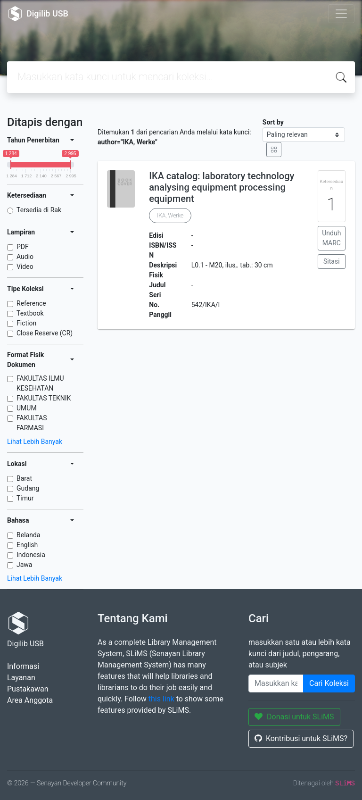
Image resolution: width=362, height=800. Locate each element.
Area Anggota (30, 700)
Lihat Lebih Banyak (34, 441)
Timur (25, 498)
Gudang (27, 488)
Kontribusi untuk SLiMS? (301, 738)
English (27, 545)
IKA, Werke (170, 215)
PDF (22, 246)
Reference (31, 303)
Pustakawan (27, 688)
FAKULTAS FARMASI (31, 423)
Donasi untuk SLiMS (294, 716)
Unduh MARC (331, 238)
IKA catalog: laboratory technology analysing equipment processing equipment (221, 187)
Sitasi (331, 261)
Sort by (273, 122)
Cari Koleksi (329, 683)
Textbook (30, 313)
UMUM (26, 408)
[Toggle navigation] (341, 13)
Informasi (23, 666)
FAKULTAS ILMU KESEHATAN (40, 383)
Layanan (21, 677)
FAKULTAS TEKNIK (43, 398)
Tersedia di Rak (38, 210)
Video (24, 266)
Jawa (24, 564)
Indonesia (30, 554)
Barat (24, 478)
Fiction (26, 323)
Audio (24, 256)
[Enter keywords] (276, 683)
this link (161, 698)
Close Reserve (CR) (44, 333)
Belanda (28, 535)
